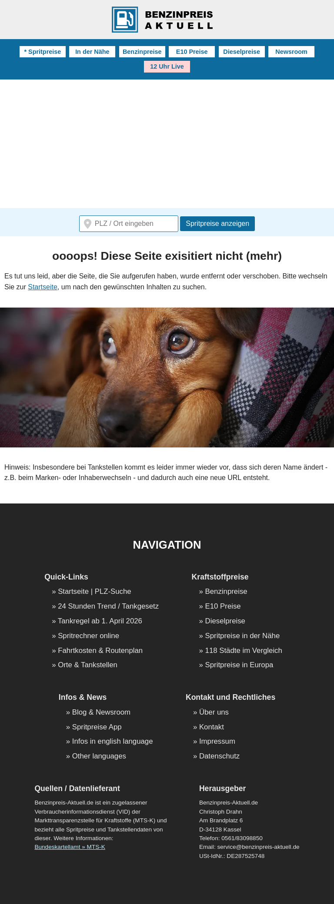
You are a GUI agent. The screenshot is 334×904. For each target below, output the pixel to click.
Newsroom (291, 51)
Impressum (217, 741)
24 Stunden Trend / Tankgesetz (108, 606)
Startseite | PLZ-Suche (94, 592)
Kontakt (211, 727)
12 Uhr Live (167, 66)
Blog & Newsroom (101, 712)
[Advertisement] (167, 144)
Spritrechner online (88, 636)
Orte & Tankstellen (87, 665)
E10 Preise (192, 51)
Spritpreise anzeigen (217, 223)
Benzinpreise (142, 51)
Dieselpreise (241, 51)
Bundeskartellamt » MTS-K (69, 847)
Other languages (99, 756)
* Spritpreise (42, 51)
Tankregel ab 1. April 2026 (100, 621)
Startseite (42, 287)
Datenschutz (219, 756)
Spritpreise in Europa (239, 665)
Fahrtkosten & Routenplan (100, 651)
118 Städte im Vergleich (243, 651)
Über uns (214, 712)
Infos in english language (112, 741)
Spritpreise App (97, 727)
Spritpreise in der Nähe (242, 636)
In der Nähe (92, 51)
